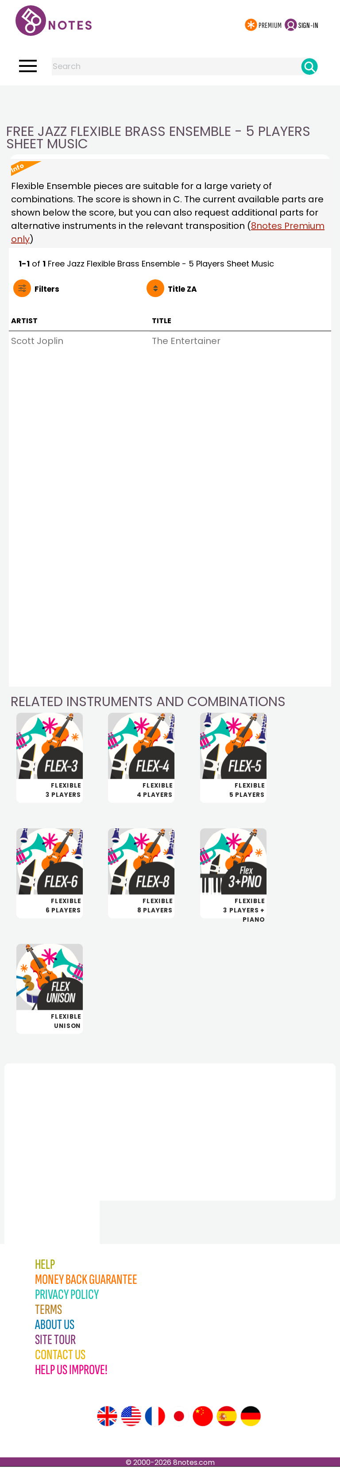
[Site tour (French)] (155, 1417)
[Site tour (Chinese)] (203, 1417)
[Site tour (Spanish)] (227, 1417)
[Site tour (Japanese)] (179, 1417)
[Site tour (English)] (107, 1417)
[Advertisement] (170, 103)
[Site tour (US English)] (131, 1417)
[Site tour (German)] (251, 1417)
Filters (47, 289)
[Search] (309, 66)
